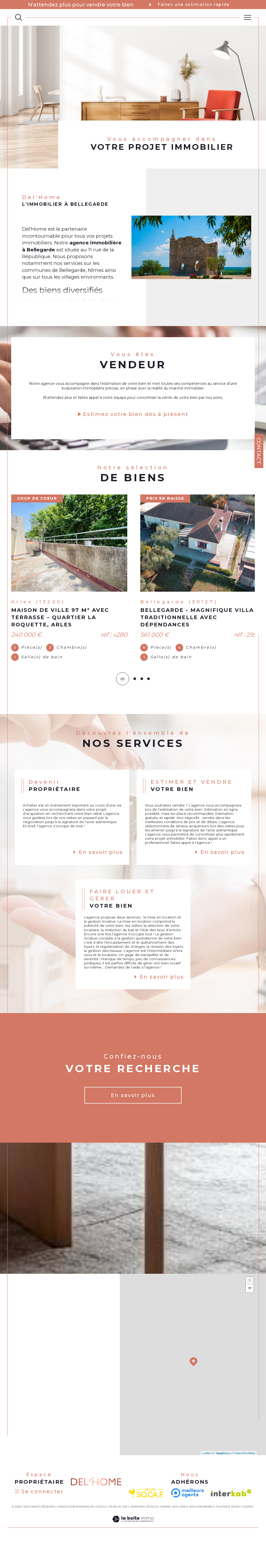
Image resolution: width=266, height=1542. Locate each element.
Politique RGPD (227, 1508)
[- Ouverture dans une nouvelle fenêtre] (187, 1494)
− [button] (249, 1290)
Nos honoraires (201, 1508)
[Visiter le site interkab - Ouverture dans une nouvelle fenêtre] (231, 1494)
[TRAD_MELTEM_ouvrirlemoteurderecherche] (18, 17)
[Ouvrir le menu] (247, 17)
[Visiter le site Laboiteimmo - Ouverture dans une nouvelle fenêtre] (133, 1526)
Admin (165, 1508)
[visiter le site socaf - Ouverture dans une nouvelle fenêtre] (146, 1494)
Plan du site (118, 1508)
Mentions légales (144, 1508)
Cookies (248, 1508)
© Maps (221, 1454)
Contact (259, 451)
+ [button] (249, 1282)
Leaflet (206, 1454)
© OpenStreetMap (243, 1454)
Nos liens (179, 1508)
